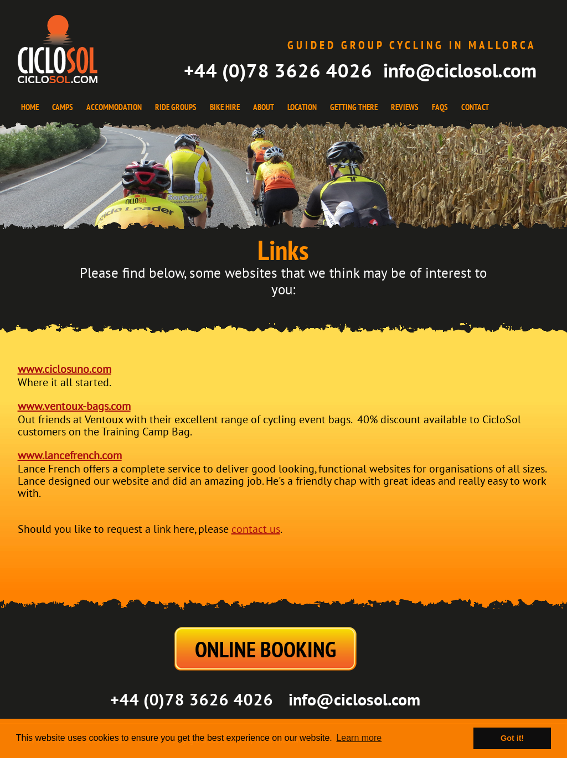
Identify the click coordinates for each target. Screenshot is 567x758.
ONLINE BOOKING (265, 649)
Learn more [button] (359, 738)
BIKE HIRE (225, 107)
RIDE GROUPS (176, 107)
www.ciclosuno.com (64, 369)
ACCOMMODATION (114, 107)
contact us (255, 529)
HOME (30, 107)
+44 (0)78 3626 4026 (278, 70)
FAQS (440, 107)
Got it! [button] (512, 738)
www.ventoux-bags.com (74, 406)
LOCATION (302, 107)
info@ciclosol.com (460, 70)
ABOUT (263, 107)
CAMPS (62, 107)
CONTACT (475, 107)
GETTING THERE (354, 107)
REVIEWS (405, 107)
